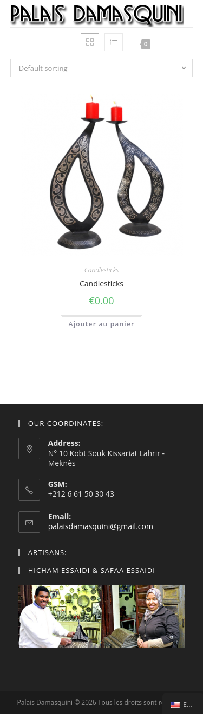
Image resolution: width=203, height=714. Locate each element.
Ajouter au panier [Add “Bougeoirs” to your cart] (102, 324)
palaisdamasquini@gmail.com (100, 526)
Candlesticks (101, 270)
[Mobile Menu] (173, 44)
